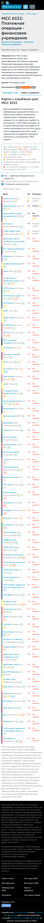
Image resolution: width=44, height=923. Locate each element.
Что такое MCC (31, 878)
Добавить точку (11, 7)
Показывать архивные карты (17, 184)
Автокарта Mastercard (13, 555)
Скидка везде (9, 647)
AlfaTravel (7, 693)
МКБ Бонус (8, 708)
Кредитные (9, 178)
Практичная (8, 376)
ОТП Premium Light (11, 296)
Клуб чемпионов (10, 570)
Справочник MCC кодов (13, 13)
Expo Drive (7, 687)
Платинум (7, 348)
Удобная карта (9, 540)
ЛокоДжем (8, 510)
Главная (6, 459)
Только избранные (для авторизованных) (23, 181)
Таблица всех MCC (8, 889)
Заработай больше (11, 264)
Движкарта (8, 423)
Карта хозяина (9, 492)
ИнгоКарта (8, 701)
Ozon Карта (8, 632)
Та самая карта (10, 577)
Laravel (13, 915)
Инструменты (8, 883)
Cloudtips (6, 905)
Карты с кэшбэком (29, 50)
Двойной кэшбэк (10, 477)
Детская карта (9, 416)
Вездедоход (8, 408)
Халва (6, 617)
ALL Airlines (8, 369)
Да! (4, 715)
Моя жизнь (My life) (11, 354)
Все (5, 176)
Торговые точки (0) (10, 50)
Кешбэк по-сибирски (12, 639)
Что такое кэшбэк (32, 895)
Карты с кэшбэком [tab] (30, 93)
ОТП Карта (8, 303)
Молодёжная (9, 738)
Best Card (7, 224)
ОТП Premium (9, 288)
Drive (5, 362)
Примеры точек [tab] (10, 93)
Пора (5, 271)
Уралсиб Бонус (9, 206)
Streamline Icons (18, 918)
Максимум (8, 503)
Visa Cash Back (9, 532)
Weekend (7, 721)
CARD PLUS (8, 547)
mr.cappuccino (20, 912)
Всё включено (9, 609)
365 (4, 333)
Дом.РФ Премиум (11, 672)
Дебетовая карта (10, 664)
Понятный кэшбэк (11, 452)
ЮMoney (7, 256)
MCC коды (32, 13)
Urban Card (8, 198)
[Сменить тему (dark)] (32, 7)
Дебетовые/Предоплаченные (22, 176)
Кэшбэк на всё (9, 602)
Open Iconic (33, 918)
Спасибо (7, 624)
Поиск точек (7, 878)
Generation (8, 525)
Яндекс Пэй (8, 317)
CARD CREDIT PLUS (11, 231)
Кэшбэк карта (9, 679)
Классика (7, 430)
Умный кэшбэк (9, 437)
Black (5, 311)
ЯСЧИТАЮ (8, 325)
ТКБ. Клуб (7, 485)
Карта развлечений (12, 401)
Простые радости (11, 467)
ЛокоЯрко (7, 595)
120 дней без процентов (14, 562)
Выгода (6, 518)
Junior (5, 384)
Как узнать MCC (31, 883)
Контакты (6, 895)
